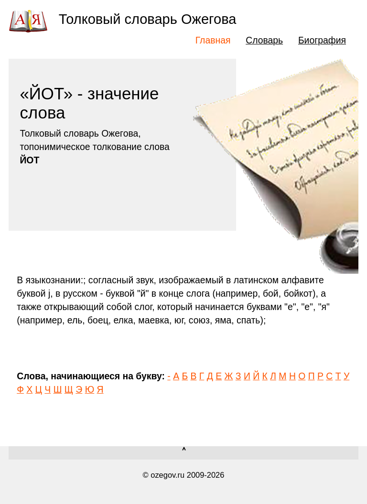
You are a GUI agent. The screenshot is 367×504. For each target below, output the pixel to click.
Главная (213, 40)
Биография (322, 40)
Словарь (264, 40)
